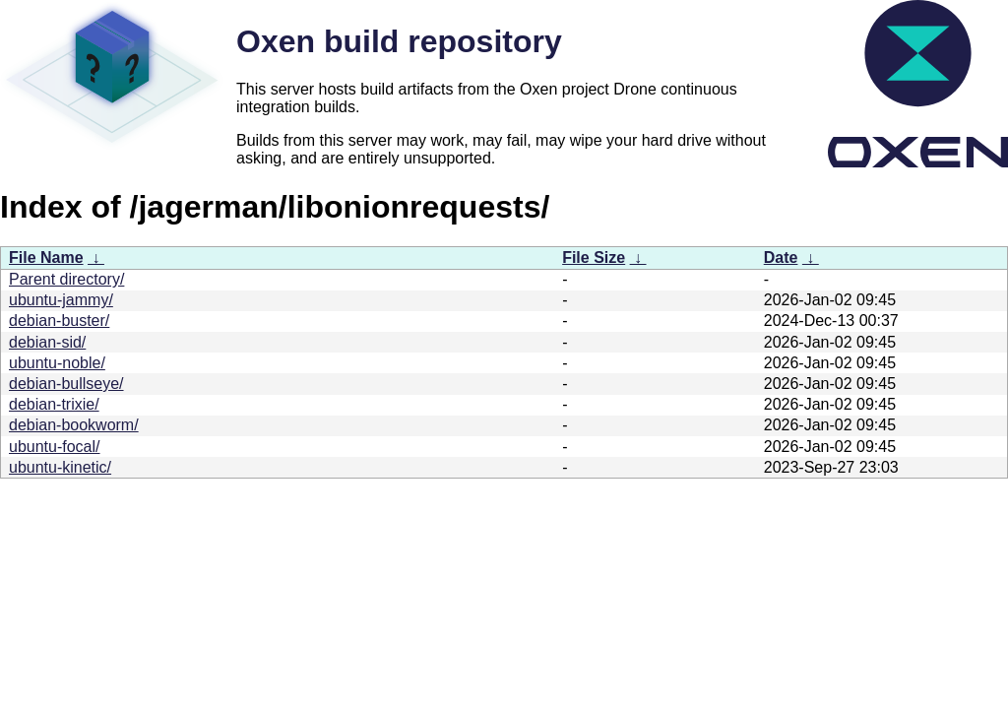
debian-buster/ (59, 320)
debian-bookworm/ (74, 425)
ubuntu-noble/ (57, 362)
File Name (46, 257)
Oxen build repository (399, 41)
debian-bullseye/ (66, 383)
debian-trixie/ (54, 404)
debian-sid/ (47, 342)
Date (781, 257)
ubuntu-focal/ (54, 446)
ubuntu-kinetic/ (60, 467)
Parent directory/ (66, 279)
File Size (593, 257)
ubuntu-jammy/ (61, 299)
